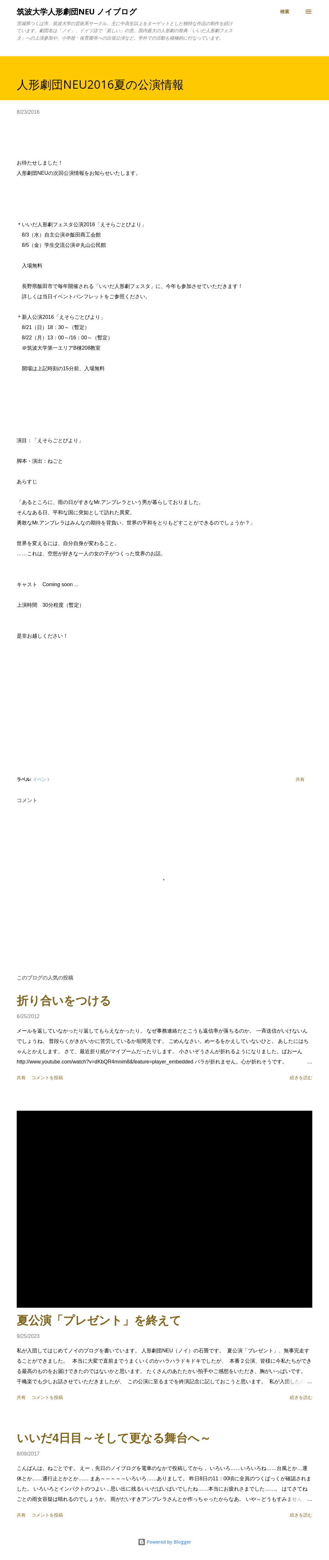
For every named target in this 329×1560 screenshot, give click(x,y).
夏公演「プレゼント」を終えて (99, 1320)
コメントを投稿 (47, 1077)
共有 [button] (300, 779)
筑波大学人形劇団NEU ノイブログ (77, 11)
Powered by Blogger (164, 1542)
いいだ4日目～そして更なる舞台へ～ (114, 1438)
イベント (42, 779)
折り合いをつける (64, 1000)
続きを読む (301, 1077)
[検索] (284, 11)
